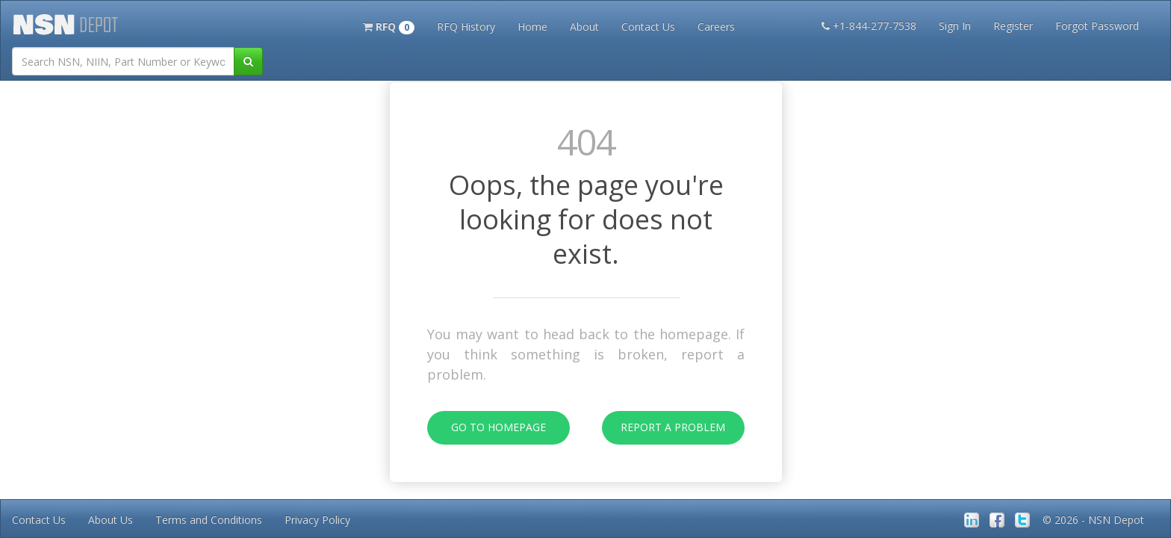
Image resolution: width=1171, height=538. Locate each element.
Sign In (955, 26)
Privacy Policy (317, 520)
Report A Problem (664, 428)
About (584, 26)
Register (1013, 26)
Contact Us (648, 26)
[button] (389, 25)
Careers (716, 26)
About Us (110, 520)
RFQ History (466, 26)
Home (532, 26)
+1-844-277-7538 (868, 26)
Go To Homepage (486, 428)
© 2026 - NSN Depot (1093, 520)
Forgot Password (1097, 26)
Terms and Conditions (208, 520)
